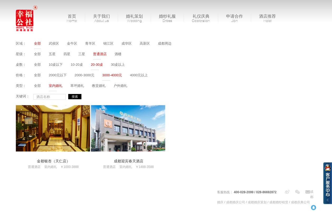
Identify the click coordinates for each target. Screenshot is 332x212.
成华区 (126, 43)
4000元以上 (139, 75)
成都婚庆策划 (257, 202)
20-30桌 (97, 65)
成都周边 (165, 43)
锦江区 (108, 43)
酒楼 (118, 54)
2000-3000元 (84, 75)
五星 (52, 54)
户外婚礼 (120, 86)
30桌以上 (118, 65)
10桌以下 (56, 65)
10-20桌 (77, 65)
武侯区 (54, 43)
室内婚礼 (55, 86)
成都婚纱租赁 (278, 202)
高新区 (145, 43)
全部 (37, 43)
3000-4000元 (112, 75)
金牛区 (72, 43)
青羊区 (90, 43)
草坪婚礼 (77, 86)
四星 (67, 54)
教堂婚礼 (99, 86)
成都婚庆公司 (235, 202)
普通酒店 (100, 54)
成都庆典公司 (300, 202)
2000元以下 (58, 75)
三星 (81, 54)
